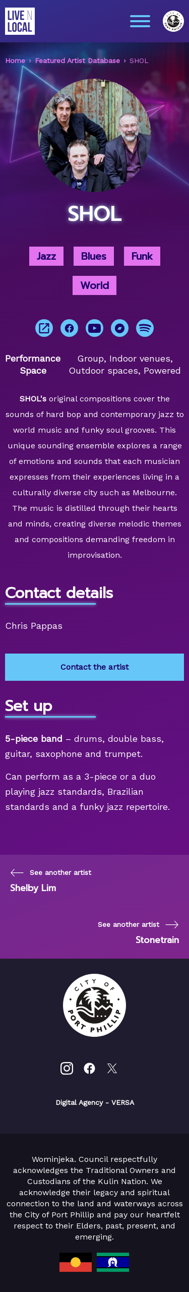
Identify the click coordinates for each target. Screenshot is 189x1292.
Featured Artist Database (77, 60)
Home (15, 60)
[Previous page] (50, 881)
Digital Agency (79, 1102)
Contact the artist (94, 667)
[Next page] (138, 933)
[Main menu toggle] (140, 21)
